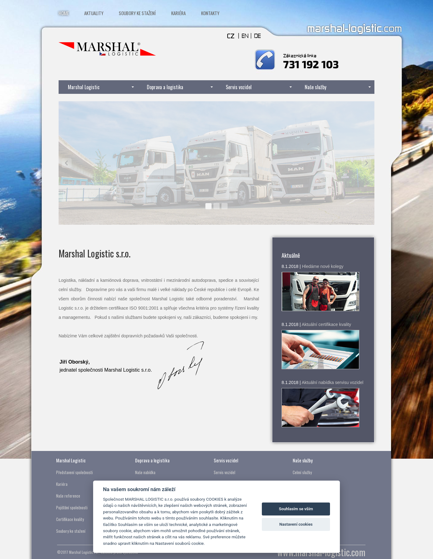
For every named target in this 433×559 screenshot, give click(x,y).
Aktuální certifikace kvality (326, 324)
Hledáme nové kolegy (323, 266)
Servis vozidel (239, 87)
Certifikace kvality (70, 519)
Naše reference (68, 496)
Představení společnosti (74, 472)
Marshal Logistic (84, 87)
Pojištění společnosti (72, 507)
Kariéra (178, 13)
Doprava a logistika (165, 87)
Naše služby (315, 87)
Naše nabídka (145, 472)
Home (64, 13)
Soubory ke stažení (137, 13)
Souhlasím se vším (296, 509)
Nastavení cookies (296, 524)
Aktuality (93, 13)
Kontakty (210, 13)
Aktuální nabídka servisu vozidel (332, 382)
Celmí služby (302, 472)
